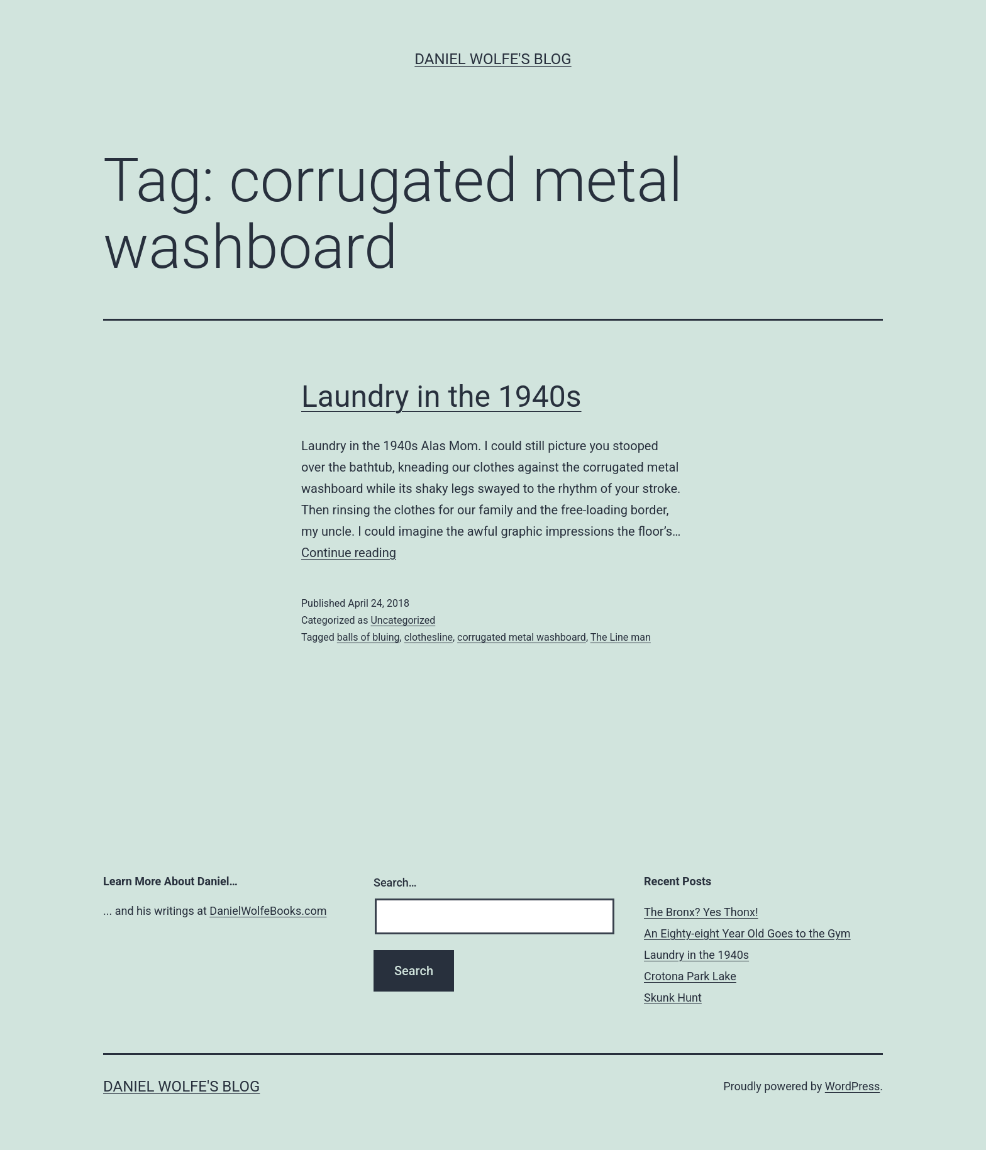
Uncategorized (402, 620)
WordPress (852, 1086)
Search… (395, 882)
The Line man (620, 637)
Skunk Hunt (673, 997)
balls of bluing (368, 637)
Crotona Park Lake (690, 976)
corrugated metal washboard (521, 637)
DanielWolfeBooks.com (267, 910)
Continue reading (348, 552)
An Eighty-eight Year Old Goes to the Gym (747, 933)
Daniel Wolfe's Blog (492, 59)
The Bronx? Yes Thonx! (701, 912)
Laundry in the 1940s (441, 396)
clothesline (428, 637)
